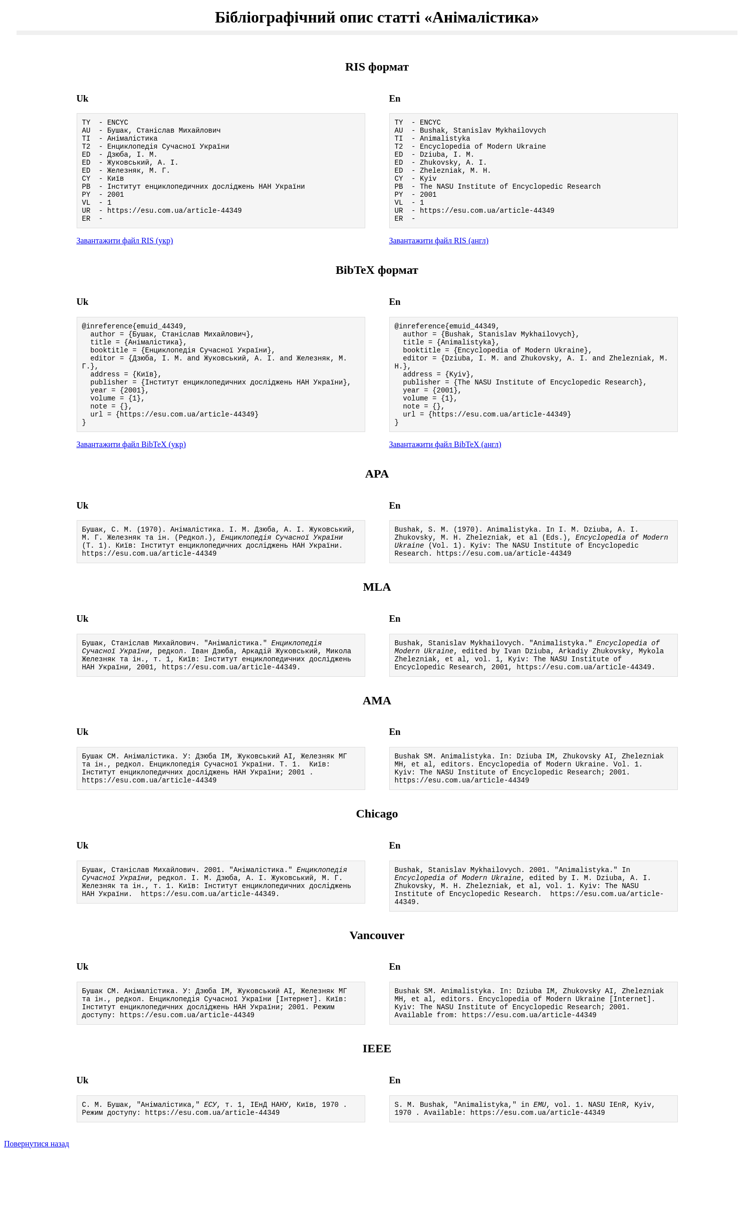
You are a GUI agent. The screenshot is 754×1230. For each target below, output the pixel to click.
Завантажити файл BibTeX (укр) (131, 483)
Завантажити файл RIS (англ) (439, 260)
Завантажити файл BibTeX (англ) (445, 483)
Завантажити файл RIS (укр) (125, 260)
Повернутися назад (36, 1217)
